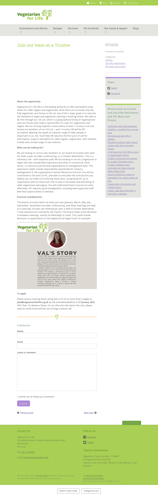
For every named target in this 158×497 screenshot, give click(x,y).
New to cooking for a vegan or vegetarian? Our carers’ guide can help (122, 183)
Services (73, 30)
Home (90, 3)
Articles (109, 62)
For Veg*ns (130, 3)
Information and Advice (33, 30)
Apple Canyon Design (94, 478)
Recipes (57, 30)
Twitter (91, 445)
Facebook (92, 439)
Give (102, 3)
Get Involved (91, 30)
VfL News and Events (115, 69)
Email (20, 344)
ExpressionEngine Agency (93, 481)
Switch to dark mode (68, 490)
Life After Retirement (115, 65)
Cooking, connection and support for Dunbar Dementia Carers (122, 164)
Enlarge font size (91, 490)
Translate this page (131, 425)
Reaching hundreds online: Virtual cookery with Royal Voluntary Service (121, 148)
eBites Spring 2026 (117, 177)
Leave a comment (26, 355)
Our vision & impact (115, 30)
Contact (115, 3)
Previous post (27, 415)
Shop (136, 30)
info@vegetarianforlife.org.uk (36, 460)
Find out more (42, 478)
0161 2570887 (28, 454)
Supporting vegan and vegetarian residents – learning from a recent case (122, 132)
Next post (88, 415)
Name (20, 333)
